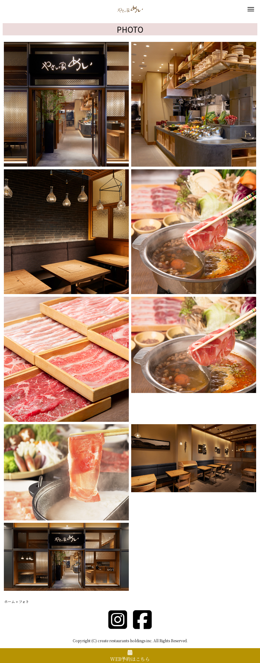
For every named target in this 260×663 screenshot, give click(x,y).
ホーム (9, 601)
